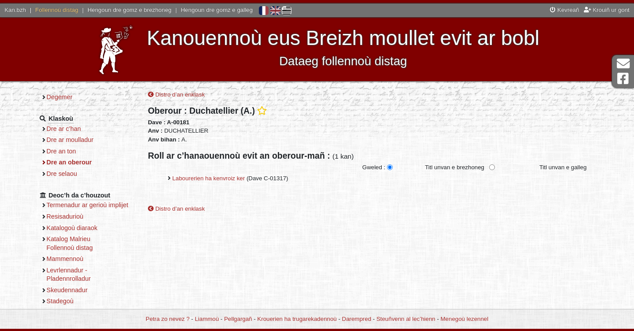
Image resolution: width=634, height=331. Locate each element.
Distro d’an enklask (176, 94)
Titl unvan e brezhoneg (454, 167)
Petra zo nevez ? (168, 319)
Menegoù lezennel (465, 319)
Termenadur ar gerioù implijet (88, 204)
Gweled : (373, 167)
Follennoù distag (56, 10)
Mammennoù (65, 258)
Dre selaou (62, 173)
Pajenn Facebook (623, 78)
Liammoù (207, 319)
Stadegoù (60, 301)
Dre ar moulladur (70, 139)
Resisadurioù (65, 216)
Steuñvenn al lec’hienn (405, 319)
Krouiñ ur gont (607, 10)
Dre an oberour (69, 162)
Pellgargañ (238, 319)
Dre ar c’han (64, 128)
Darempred (357, 319)
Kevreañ (564, 10)
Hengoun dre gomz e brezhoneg (130, 10)
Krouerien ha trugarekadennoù (296, 319)
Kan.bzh (15, 10)
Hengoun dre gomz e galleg (217, 10)
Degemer (60, 96)
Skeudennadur (67, 290)
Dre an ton (61, 151)
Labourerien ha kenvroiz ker (208, 178)
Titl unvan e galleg (562, 167)
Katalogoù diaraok (72, 227)
